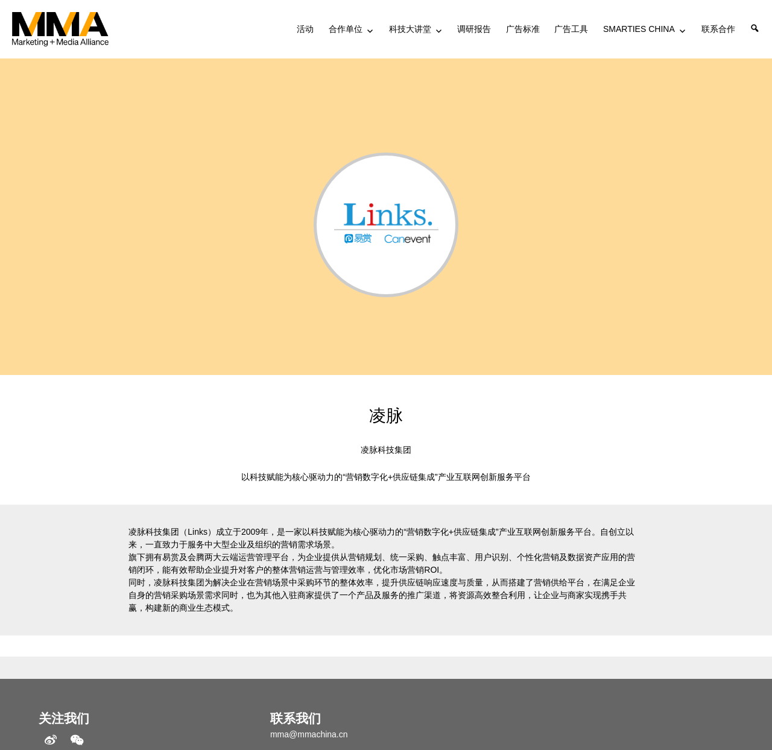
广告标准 (523, 29)
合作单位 (345, 29)
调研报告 (474, 29)
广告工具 (571, 29)
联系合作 (718, 29)
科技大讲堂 (410, 29)
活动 (305, 29)
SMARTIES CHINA (639, 29)
